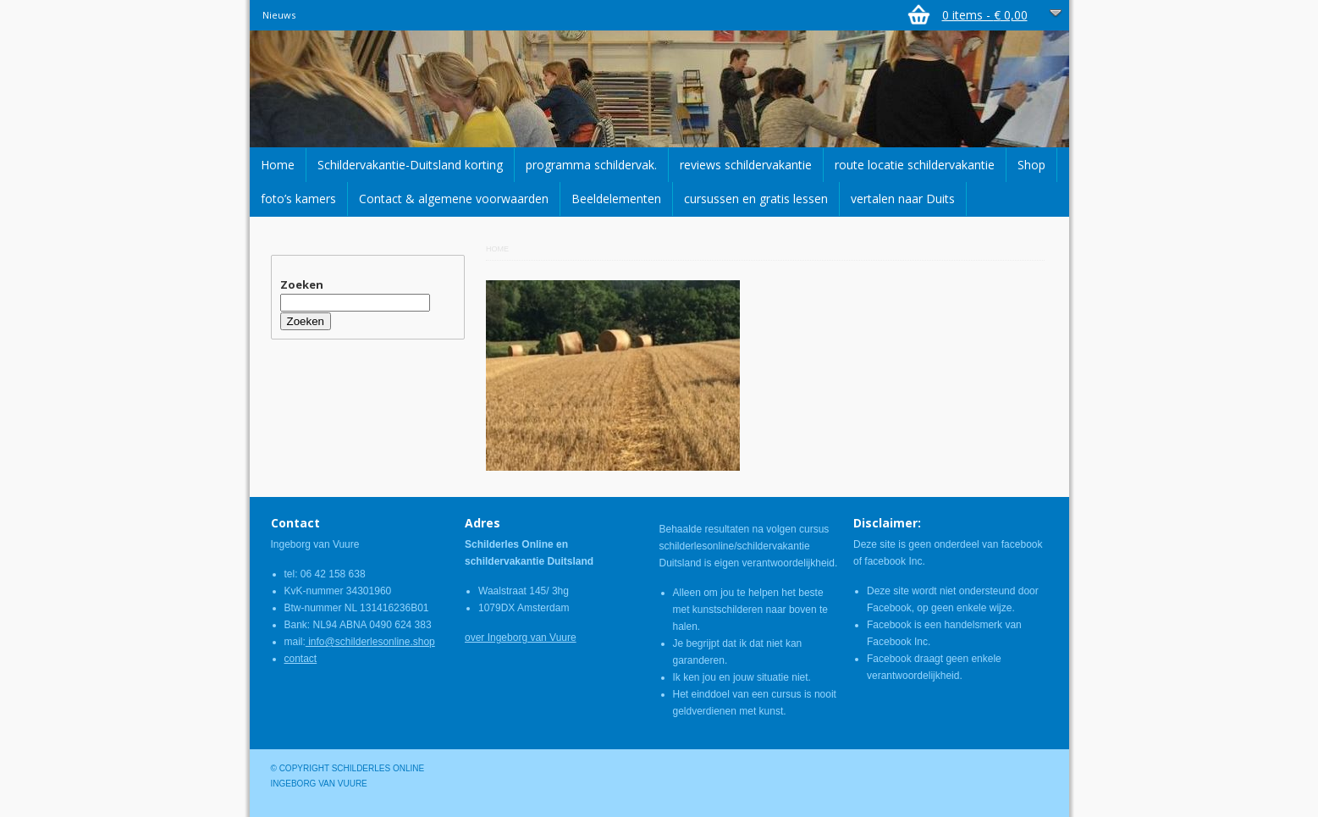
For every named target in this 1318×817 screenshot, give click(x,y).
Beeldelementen (616, 198)
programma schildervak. (591, 165)
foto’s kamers (298, 198)
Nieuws (278, 14)
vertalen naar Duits (903, 198)
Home (278, 165)
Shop (1031, 165)
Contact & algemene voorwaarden (454, 198)
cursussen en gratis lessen (756, 198)
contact (300, 659)
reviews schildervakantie (746, 165)
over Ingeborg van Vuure (520, 637)
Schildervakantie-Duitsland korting (410, 165)
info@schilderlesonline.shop (370, 642)
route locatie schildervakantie (915, 165)
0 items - (985, 15)
